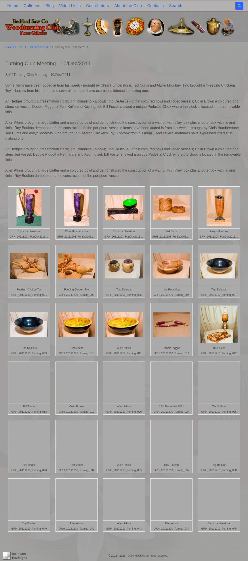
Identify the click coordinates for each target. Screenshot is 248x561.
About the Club (128, 6)
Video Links (70, 6)
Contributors (97, 6)
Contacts (155, 6)
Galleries (32, 6)
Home (12, 6)
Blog (50, 6)
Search (175, 6)
